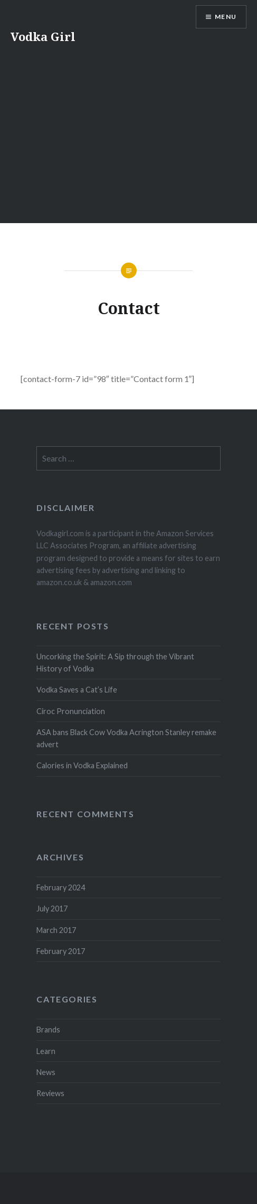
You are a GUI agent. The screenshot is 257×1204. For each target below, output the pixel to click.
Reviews (50, 1093)
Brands (48, 1029)
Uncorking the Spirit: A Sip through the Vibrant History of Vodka (115, 662)
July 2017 (52, 908)
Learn (45, 1051)
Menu (225, 17)
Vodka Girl (43, 36)
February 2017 (60, 951)
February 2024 (60, 887)
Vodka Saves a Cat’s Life (76, 689)
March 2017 (56, 930)
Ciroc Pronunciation (70, 711)
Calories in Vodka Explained (82, 765)
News (45, 1072)
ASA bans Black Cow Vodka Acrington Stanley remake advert (126, 738)
